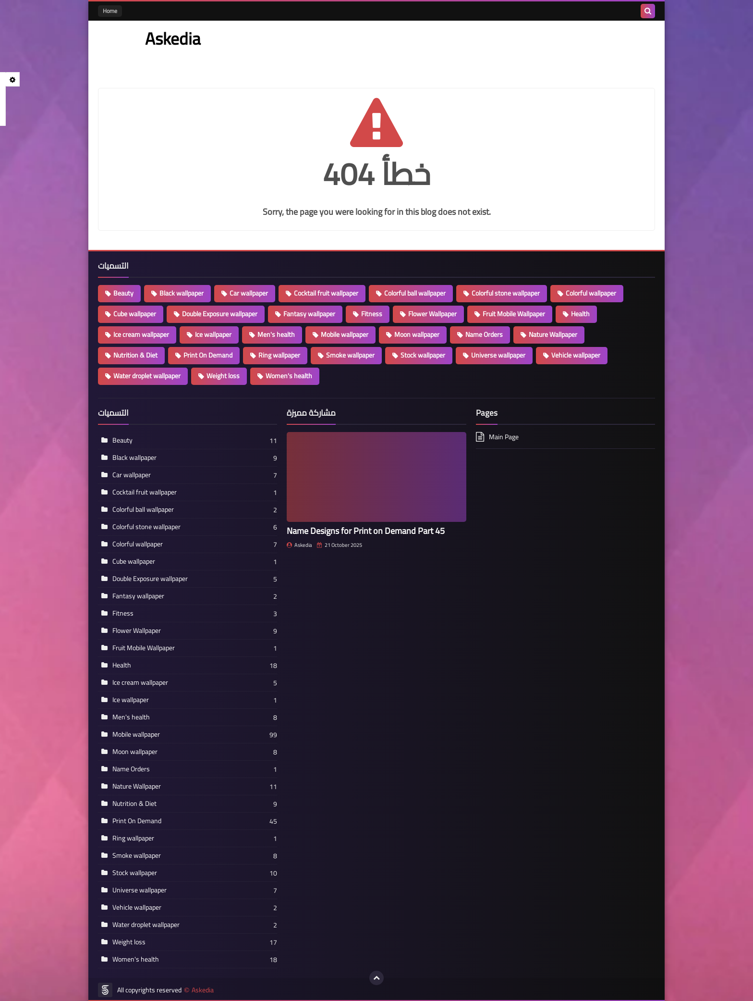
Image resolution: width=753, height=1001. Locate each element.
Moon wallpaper (416, 334)
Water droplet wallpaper (147, 376)
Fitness (371, 314)
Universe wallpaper (498, 355)
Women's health (289, 376)
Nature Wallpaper (553, 334)
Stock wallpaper (423, 355)
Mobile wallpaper (344, 334)
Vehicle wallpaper (575, 355)
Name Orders (484, 334)
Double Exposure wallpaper (219, 314)
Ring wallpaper (279, 355)
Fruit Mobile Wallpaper (514, 314)
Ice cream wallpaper (141, 334)
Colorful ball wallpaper (415, 293)
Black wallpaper (181, 293)
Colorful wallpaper (591, 293)
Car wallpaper (249, 293)
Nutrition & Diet (135, 355)
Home (110, 10)
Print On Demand (207, 355)
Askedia (203, 990)
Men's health (276, 334)
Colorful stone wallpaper (506, 293)
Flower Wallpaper (432, 314)
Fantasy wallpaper (309, 314)
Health (580, 314)
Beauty (123, 293)
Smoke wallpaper (350, 355)
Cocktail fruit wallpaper (326, 293)
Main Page (504, 437)
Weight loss (223, 376)
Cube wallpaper (134, 314)
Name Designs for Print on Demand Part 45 (366, 531)
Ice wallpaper (213, 334)
